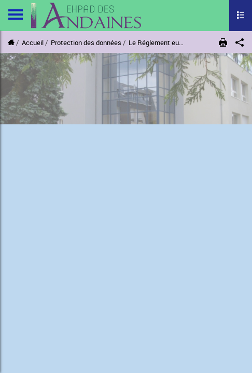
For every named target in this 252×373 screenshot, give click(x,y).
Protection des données (86, 42)
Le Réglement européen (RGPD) (176, 42)
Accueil (33, 42)
